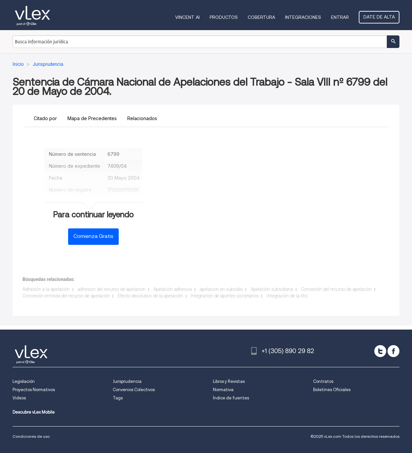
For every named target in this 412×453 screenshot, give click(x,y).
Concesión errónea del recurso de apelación (66, 295)
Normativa (223, 389)
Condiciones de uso (31, 436)
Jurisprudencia (127, 381)
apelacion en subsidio (221, 289)
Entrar (340, 17)
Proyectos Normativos (34, 389)
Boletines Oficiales (331, 389)
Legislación (24, 381)
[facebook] (393, 351)
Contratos (323, 381)
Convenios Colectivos (134, 389)
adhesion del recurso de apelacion (111, 289)
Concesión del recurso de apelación (336, 289)
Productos (224, 17)
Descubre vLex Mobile (34, 412)
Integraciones (303, 17)
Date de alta (379, 17)
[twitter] (380, 351)
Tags (118, 397)
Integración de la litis (287, 295)
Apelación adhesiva (172, 289)
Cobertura (261, 17)
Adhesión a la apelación (46, 289)
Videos (19, 397)
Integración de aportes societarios (225, 295)
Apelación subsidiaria (272, 289)
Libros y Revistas (229, 381)
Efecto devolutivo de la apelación (150, 295)
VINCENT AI (187, 17)
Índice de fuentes (231, 397)
